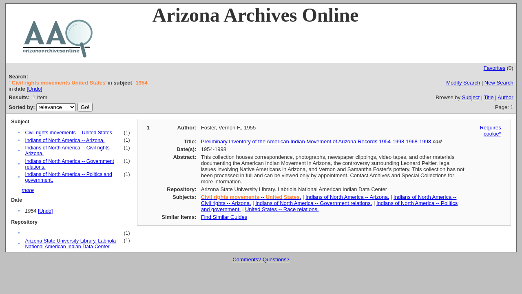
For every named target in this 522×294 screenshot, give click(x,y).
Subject (471, 97)
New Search (498, 83)
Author (505, 97)
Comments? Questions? (260, 259)
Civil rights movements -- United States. (69, 133)
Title (488, 97)
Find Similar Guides (224, 217)
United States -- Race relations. (282, 209)
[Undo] (34, 89)
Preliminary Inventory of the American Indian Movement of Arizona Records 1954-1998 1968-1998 (316, 141)
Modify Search (463, 83)
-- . (251, 197)
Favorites (494, 68)
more (28, 190)
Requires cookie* (490, 131)
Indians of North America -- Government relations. (313, 203)
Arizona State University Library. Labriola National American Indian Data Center (70, 243)
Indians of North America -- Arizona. (64, 140)
